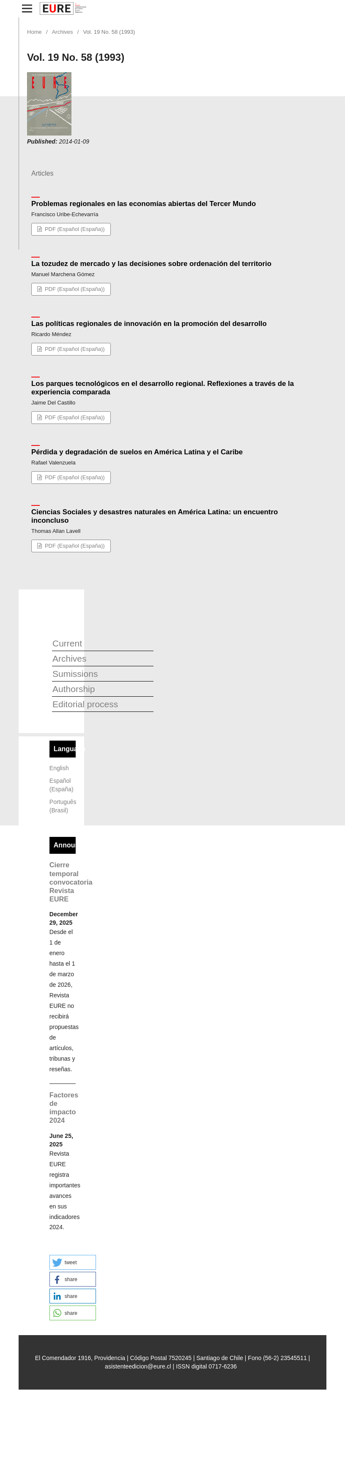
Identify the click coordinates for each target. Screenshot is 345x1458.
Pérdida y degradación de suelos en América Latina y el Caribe (137, 452)
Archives (62, 32)
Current (67, 643)
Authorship (73, 689)
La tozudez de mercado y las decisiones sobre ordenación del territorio (151, 264)
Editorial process (85, 704)
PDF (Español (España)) (73, 229)
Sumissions (75, 674)
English (59, 768)
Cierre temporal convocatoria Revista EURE (71, 881)
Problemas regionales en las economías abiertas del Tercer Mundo (143, 204)
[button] (72, 1262)
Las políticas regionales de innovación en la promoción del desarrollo (149, 324)
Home (34, 32)
